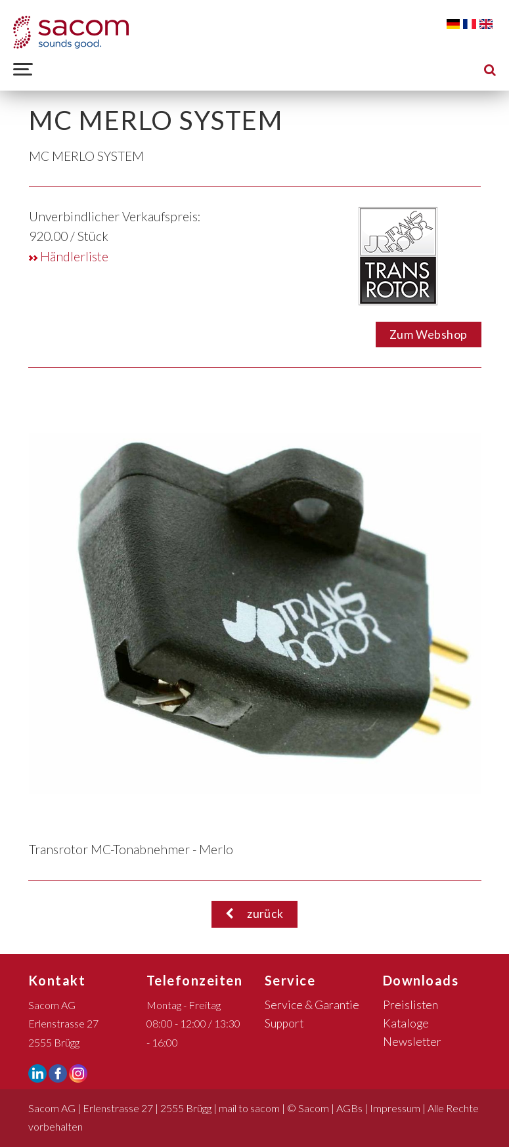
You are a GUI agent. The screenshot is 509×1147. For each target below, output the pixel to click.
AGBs (349, 1108)
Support (284, 1023)
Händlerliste (68, 256)
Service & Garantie (312, 1005)
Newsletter (412, 1042)
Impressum (395, 1108)
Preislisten (410, 1005)
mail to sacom (249, 1108)
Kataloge (406, 1023)
